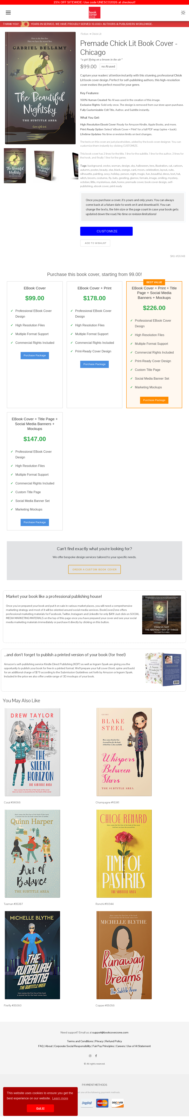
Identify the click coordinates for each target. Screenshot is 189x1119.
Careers (120, 1049)
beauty (103, 170)
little (93, 182)
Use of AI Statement (139, 1049)
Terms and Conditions (80, 1044)
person (125, 174)
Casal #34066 (12, 805)
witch (83, 178)
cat (170, 165)
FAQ (41, 1049)
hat (178, 174)
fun (148, 174)
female (143, 178)
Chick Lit (96, 34)
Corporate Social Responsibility (72, 1049)
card (133, 170)
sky (133, 165)
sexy (107, 174)
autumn (85, 170)
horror (120, 182)
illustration (161, 165)
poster (94, 170)
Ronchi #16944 (105, 906)
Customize (106, 231)
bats (115, 178)
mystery (173, 178)
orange (126, 170)
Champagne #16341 (107, 805)
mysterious (103, 182)
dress (166, 174)
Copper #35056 (105, 1008)
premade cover (134, 182)
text (173, 174)
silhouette (86, 174)
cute (171, 170)
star (111, 170)
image (153, 178)
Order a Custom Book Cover (94, 572)
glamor (134, 178)
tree (152, 165)
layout (163, 170)
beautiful (156, 174)
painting (98, 174)
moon (141, 170)
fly (110, 178)
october (84, 182)
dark (113, 182)
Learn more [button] (60, 1098)
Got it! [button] (40, 1108)
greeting (124, 178)
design (126, 165)
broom (92, 178)
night (133, 174)
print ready (116, 186)
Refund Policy (113, 1044)
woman (115, 165)
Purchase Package (35, 356)
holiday (115, 174)
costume (102, 178)
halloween (142, 165)
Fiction (84, 34)
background (95, 165)
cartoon (177, 165)
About (48, 1049)
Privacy (99, 1044)
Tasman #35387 (13, 906)
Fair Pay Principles (103, 1049)
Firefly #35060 (13, 1008)
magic (141, 174)
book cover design (156, 182)
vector (106, 165)
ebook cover (101, 186)
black (117, 170)
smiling (162, 178)
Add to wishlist (95, 243)
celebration (152, 170)
